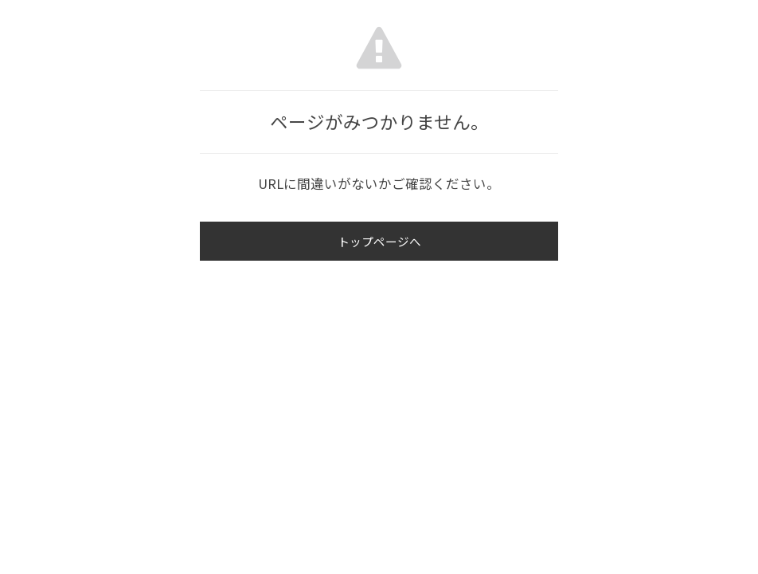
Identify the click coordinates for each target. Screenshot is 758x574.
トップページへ (379, 242)
